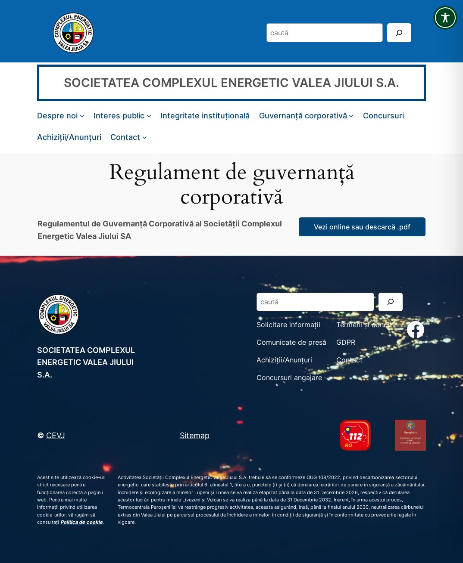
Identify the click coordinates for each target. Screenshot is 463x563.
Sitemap (195, 435)
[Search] (399, 32)
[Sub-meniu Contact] (144, 137)
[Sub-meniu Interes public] (149, 115)
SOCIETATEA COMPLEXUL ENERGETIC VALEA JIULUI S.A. (231, 82)
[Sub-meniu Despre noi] (82, 115)
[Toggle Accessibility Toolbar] (445, 17)
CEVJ (55, 435)
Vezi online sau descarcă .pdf (362, 227)
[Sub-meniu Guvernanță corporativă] (351, 115)
